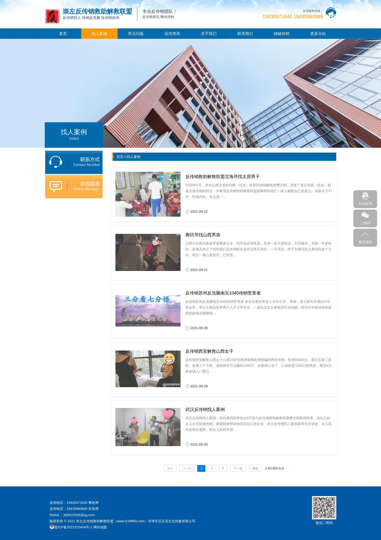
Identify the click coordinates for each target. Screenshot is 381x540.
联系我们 (245, 34)
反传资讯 (172, 34)
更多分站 (318, 34)
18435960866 (77, 509)
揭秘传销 (281, 34)
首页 (63, 34)
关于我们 (208, 34)
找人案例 (99, 34)
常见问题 (136, 34)
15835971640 (77, 503)
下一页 (238, 468)
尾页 (255, 468)
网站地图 (100, 527)
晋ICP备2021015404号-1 (73, 527)
